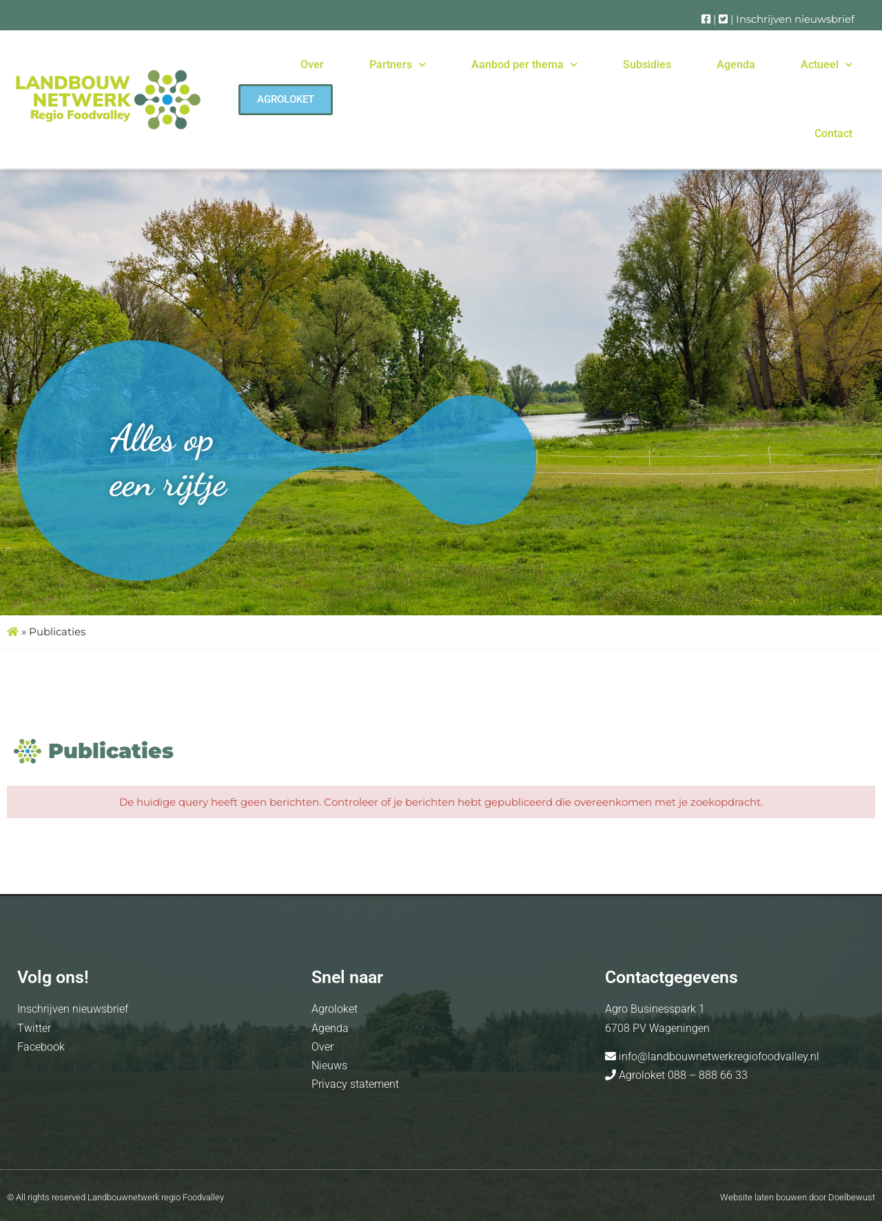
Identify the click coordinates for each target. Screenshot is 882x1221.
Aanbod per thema (524, 64)
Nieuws (329, 1065)
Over (312, 64)
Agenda (736, 64)
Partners (397, 64)
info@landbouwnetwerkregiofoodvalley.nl (717, 1056)
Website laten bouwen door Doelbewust (797, 1197)
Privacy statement (355, 1084)
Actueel (826, 64)
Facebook (41, 1046)
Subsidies (647, 64)
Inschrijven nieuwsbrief (795, 19)
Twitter (34, 1028)
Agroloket (334, 1008)
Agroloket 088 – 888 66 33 (682, 1075)
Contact (833, 133)
